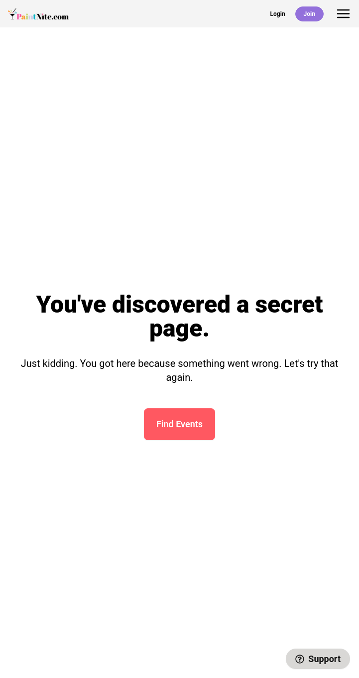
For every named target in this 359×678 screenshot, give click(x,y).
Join (309, 13)
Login (277, 13)
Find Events (179, 424)
